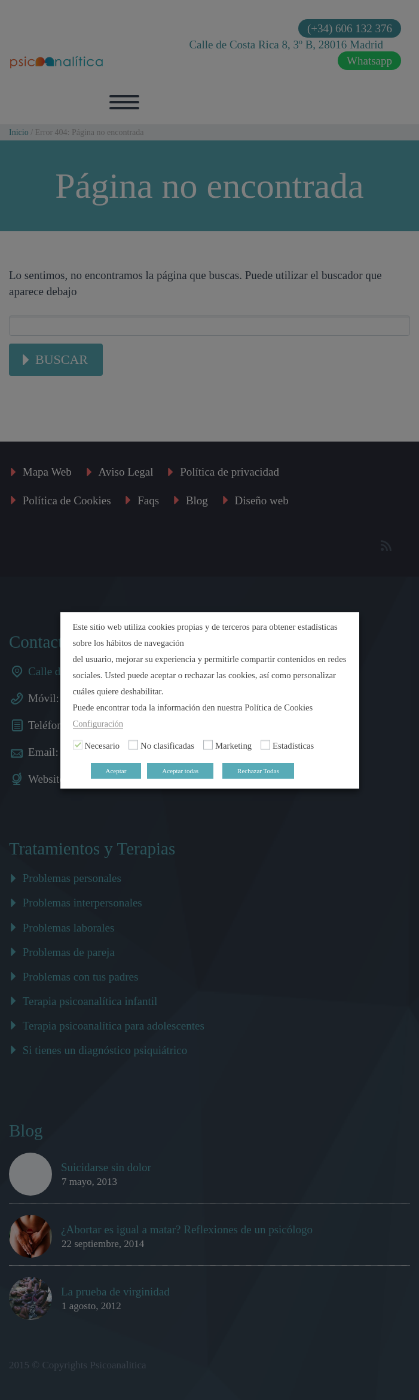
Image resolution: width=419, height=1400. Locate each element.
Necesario (102, 745)
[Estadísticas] (265, 745)
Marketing (233, 745)
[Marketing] (208, 745)
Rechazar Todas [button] (258, 770)
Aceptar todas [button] (180, 770)
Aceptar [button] (116, 770)
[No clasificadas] (133, 745)
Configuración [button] (98, 723)
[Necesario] (77, 745)
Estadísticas (293, 745)
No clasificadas (167, 745)
